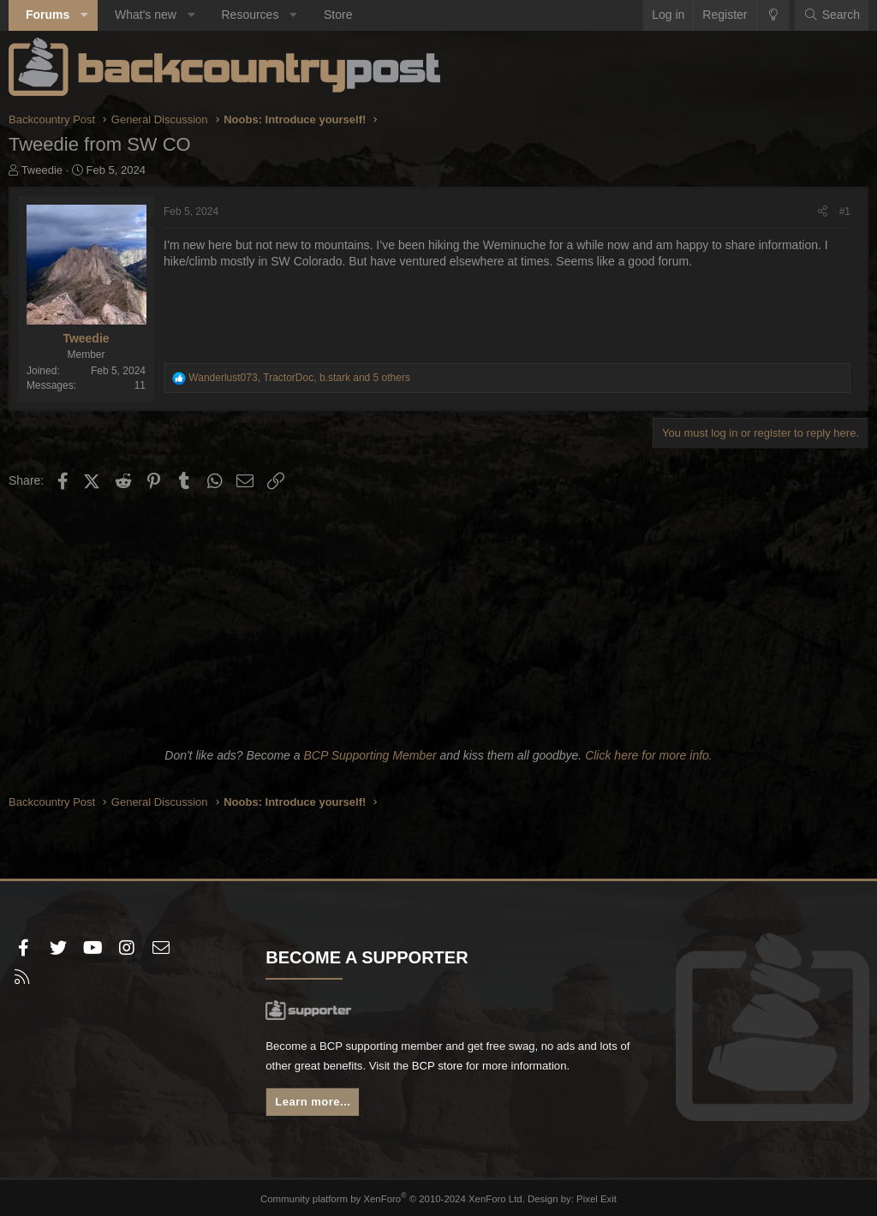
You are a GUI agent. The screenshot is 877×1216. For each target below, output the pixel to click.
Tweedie (42, 170)
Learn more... (316, 1106)
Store (338, 14)
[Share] (822, 212)
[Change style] (773, 15)
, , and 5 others (299, 378)
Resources (249, 14)
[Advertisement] (438, 616)
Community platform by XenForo (394, 1196)
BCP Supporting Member (369, 755)
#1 (844, 212)
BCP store (487, 1069)
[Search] (831, 15)
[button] (85, 15)
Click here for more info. (649, 755)
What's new (145, 14)
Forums (47, 14)
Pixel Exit (590, 1196)
